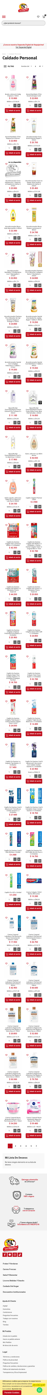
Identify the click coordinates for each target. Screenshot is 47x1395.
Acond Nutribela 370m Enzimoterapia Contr (34, 78)
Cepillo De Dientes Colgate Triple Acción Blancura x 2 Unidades (34, 703)
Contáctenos (7, 1296)
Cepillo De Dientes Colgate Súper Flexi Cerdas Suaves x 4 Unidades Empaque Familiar (13, 660)
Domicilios (6, 1293)
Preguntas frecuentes (10, 1299)
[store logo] (23, 8)
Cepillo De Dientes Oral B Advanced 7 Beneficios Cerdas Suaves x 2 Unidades (13, 793)
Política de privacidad (10, 1343)
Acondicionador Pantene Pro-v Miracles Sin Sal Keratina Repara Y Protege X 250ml (13, 302)
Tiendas (6, 1308)
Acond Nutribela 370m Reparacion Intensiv (13, 121)
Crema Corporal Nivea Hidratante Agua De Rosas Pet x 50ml (33, 1102)
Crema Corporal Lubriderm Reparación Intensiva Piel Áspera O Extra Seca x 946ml (34, 1058)
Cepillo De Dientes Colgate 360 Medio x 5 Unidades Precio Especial (13, 573)
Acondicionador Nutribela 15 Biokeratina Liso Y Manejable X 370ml (13, 257)
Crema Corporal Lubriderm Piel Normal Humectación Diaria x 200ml (33, 920)
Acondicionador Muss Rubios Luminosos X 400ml (34, 211)
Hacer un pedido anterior (11, 1323)
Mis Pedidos (7, 1326)
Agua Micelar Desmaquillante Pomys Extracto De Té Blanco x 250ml (13, 394)
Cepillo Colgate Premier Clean (34, 482)
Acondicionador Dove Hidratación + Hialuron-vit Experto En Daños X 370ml (13, 167)
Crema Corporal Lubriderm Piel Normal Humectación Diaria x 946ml (33, 966)
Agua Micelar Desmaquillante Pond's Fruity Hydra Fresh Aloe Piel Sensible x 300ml (34, 394)
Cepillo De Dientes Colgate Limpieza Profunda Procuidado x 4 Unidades (13, 616)
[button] (6, 61)
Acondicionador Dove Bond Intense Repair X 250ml (34, 122)
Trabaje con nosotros (10, 1302)
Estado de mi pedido (10, 1320)
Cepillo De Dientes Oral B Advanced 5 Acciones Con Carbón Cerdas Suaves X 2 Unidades (34, 747)
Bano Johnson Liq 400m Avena (33, 438)
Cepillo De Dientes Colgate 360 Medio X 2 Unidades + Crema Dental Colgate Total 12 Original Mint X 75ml (34, 529)
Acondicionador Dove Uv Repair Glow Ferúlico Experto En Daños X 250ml (33, 167)
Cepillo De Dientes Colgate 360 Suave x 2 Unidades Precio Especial (34, 573)
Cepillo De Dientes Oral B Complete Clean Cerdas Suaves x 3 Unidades (34, 792)
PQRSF (5, 1290)
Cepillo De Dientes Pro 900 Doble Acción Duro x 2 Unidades (33, 835)
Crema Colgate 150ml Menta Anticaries (33, 876)
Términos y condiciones (11, 1340)
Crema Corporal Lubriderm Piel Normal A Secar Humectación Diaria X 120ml (13, 920)
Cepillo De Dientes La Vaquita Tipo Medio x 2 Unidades (13, 746)
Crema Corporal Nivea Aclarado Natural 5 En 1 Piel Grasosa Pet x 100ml (13, 1102)
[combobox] (23, 23)
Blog (4, 1305)
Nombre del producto (25, 50)
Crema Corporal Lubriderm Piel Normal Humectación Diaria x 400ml (13, 966)
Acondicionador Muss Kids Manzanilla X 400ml (13, 211)
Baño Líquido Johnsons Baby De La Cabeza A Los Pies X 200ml (13, 483)
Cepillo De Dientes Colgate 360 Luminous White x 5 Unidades (13, 527)
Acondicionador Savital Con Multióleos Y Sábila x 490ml (34, 347)
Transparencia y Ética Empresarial (15, 1356)
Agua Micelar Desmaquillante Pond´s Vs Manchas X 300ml (13, 439)
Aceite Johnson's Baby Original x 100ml (13, 78)
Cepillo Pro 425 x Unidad (13, 876)
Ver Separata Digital (23, 31)
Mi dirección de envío (10, 1329)
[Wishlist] (38, 16)
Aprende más (17, 1389)
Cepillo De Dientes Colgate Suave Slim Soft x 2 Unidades (34, 615)
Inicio (4, 38)
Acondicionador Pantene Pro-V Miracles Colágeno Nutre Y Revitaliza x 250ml (33, 257)
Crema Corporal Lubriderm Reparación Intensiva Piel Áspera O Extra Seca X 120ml (13, 1012)
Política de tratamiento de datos (14, 1353)
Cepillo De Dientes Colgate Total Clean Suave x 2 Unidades (34, 658)
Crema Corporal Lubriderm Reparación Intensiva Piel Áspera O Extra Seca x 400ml (13, 1058)
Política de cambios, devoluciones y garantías (19, 1350)
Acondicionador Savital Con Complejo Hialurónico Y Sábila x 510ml (13, 348)
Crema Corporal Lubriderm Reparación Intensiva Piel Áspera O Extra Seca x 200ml (34, 1012)
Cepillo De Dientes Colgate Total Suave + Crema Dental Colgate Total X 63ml (13, 704)
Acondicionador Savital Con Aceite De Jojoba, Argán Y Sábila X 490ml (34, 301)
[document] (23, 1387)
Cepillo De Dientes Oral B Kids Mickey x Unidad (13, 835)
